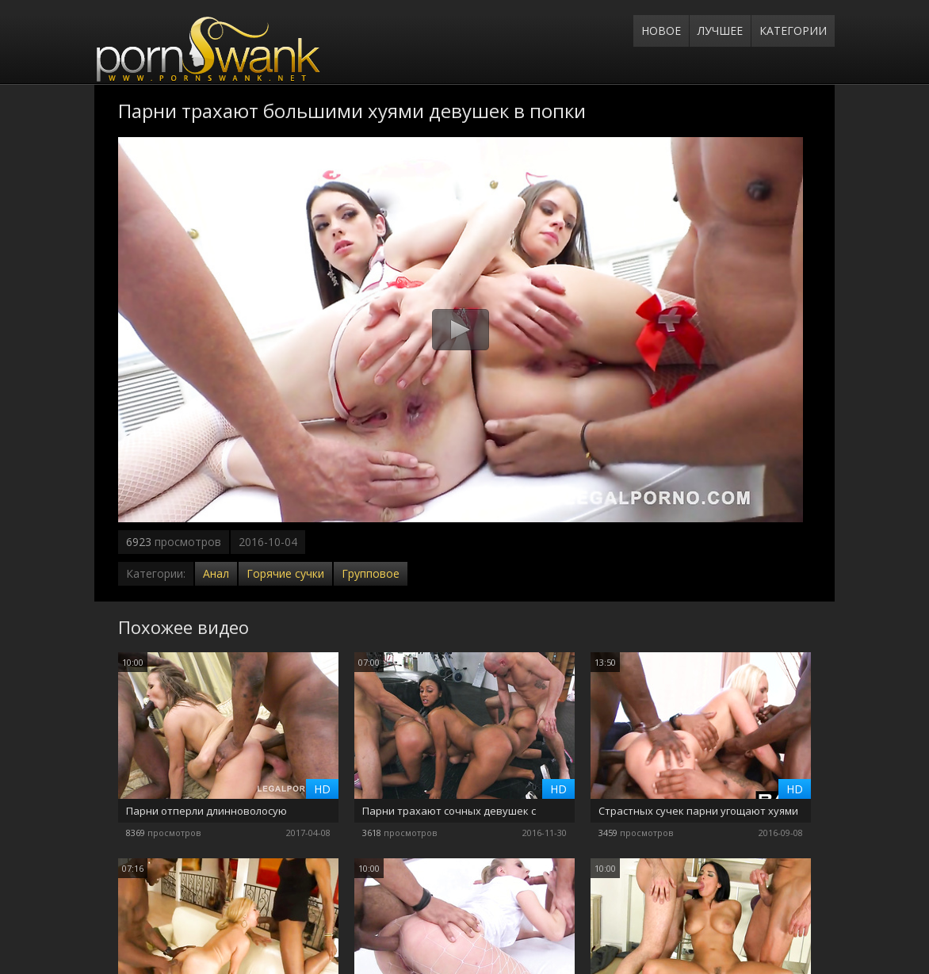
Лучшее (720, 30)
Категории (793, 30)
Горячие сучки (285, 573)
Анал (216, 573)
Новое (661, 30)
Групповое (371, 573)
